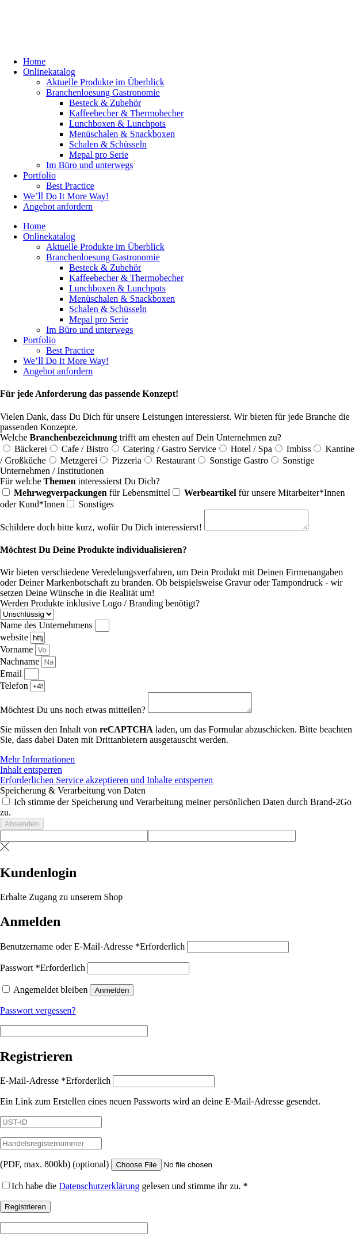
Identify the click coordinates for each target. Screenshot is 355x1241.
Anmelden (111, 997)
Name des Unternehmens (47, 628)
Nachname (20, 665)
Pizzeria (127, 460)
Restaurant (175, 460)
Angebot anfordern (58, 206)
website (15, 641)
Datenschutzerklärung (99, 1193)
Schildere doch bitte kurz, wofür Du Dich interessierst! (102, 531)
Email (12, 677)
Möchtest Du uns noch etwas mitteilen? (74, 717)
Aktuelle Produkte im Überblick (105, 82)
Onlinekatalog (49, 72)
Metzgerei (79, 460)
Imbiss (299, 449)
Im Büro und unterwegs (89, 165)
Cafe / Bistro (85, 449)
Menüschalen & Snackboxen (122, 134)
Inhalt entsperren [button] (31, 776)
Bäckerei (30, 449)
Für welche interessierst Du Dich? (80, 481)
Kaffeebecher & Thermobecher (126, 113)
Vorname (17, 653)
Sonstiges (95, 504)
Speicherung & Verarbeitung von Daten (73, 797)
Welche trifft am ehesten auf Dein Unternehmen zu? (140, 437)
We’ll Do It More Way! (66, 196)
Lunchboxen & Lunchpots (117, 123)
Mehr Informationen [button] (37, 766)
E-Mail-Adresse (55, 1087)
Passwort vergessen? (38, 1017)
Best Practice (70, 186)
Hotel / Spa (251, 449)
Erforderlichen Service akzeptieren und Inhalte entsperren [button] (106, 787)
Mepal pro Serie (98, 155)
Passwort (42, 975)
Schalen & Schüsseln (108, 144)
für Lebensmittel (92, 493)
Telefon (15, 689)
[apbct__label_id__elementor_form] (74, 843)
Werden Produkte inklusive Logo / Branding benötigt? (100, 607)
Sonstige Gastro (238, 460)
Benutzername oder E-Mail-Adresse (92, 953)
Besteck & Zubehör (105, 103)
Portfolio (39, 175)
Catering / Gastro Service (169, 449)
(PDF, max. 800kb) (54, 1171)
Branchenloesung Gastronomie (103, 92)
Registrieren (25, 1213)
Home (34, 61)
